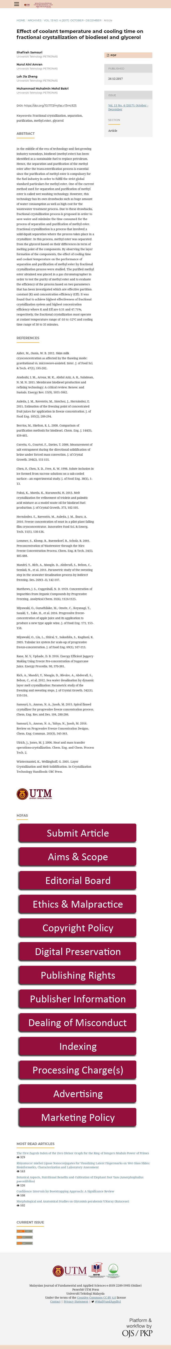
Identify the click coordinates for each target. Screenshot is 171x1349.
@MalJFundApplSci (108, 1301)
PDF (113, 55)
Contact (55, 1301)
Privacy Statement (76, 1301)
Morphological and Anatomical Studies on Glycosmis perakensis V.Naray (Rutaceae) (73, 1201)
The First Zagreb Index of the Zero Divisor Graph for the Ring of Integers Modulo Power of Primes (83, 1153)
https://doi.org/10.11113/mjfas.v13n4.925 (50, 105)
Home (21, 20)
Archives (34, 20)
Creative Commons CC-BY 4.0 (96, 1297)
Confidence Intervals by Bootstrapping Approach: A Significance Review (65, 1191)
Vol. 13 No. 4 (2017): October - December (72, 20)
